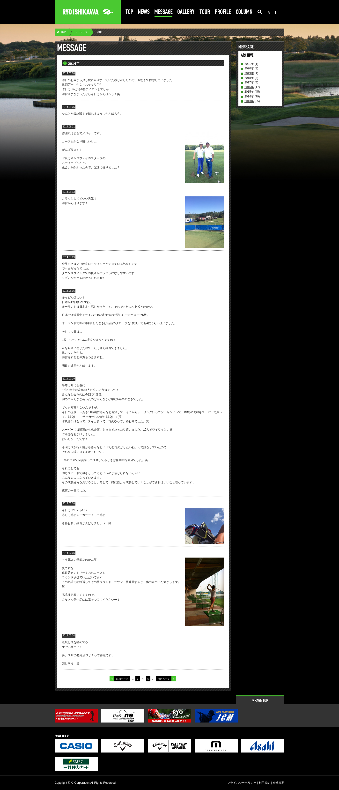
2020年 (249, 68)
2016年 (249, 87)
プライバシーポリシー (241, 782)
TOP (63, 32)
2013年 (249, 101)
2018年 (249, 78)
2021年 (249, 64)
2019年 (249, 73)
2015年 (249, 91)
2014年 (249, 96)
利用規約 (264, 782)
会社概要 (278, 782)
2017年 (249, 82)
